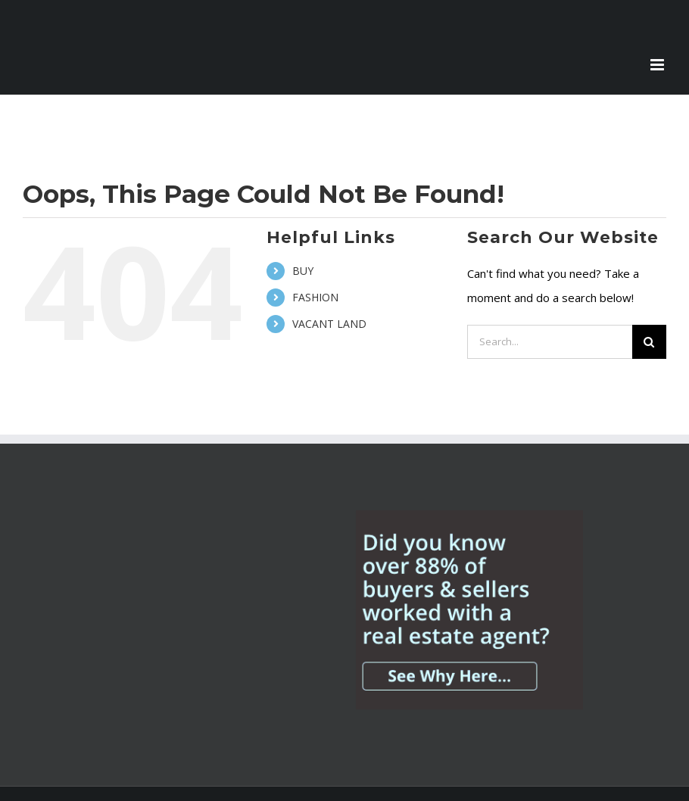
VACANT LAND (329, 323)
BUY (302, 270)
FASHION (315, 297)
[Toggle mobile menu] (658, 65)
